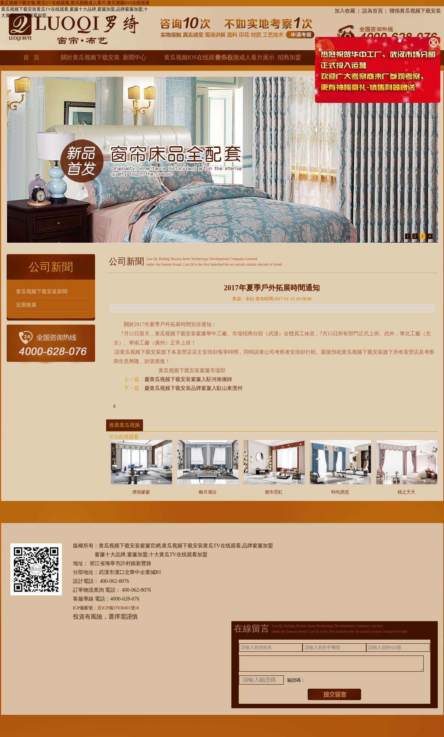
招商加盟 (289, 57)
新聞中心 (134, 57)
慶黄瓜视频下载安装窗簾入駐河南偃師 (188, 379)
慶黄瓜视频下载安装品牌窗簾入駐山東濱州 (193, 388)
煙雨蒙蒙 (141, 490)
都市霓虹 (274, 490)
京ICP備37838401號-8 (118, 607)
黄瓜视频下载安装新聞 (41, 291)
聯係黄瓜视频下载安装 (415, 11)
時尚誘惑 (340, 490)
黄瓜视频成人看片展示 (238, 57)
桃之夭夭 (406, 490)
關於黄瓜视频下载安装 (83, 57)
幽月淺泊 (208, 490)
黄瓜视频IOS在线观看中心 (186, 57)
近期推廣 (26, 305)
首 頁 (31, 57)
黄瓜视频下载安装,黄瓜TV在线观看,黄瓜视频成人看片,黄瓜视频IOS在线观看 (75, 3)
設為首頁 (372, 11)
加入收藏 (345, 11)
